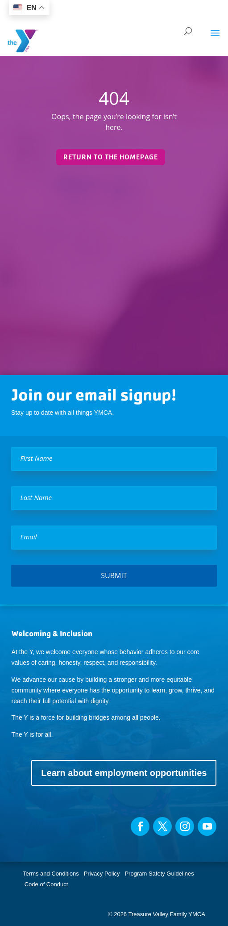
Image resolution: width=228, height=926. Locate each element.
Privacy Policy (102, 873)
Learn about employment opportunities (124, 773)
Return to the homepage (110, 157)
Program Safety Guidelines (158, 873)
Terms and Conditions (51, 873)
